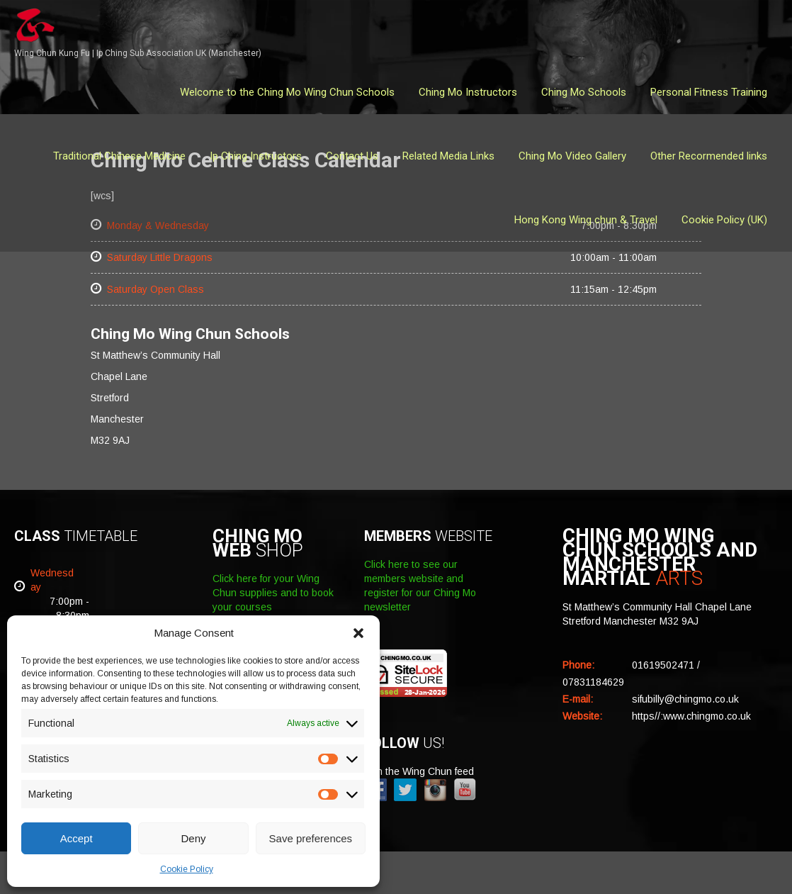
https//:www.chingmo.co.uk (691, 716)
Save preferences (311, 838)
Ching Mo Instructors (468, 92)
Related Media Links (448, 156)
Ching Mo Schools (583, 92)
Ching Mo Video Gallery (572, 156)
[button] (358, 633)
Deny (193, 838)
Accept (76, 838)
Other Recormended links (708, 156)
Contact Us (352, 156)
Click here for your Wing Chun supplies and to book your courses (273, 593)
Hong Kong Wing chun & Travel (585, 219)
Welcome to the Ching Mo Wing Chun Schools (287, 92)
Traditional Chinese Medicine (119, 156)
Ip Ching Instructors (256, 156)
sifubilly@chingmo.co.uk (685, 699)
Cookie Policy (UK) (724, 219)
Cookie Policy (186, 869)
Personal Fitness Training (708, 92)
